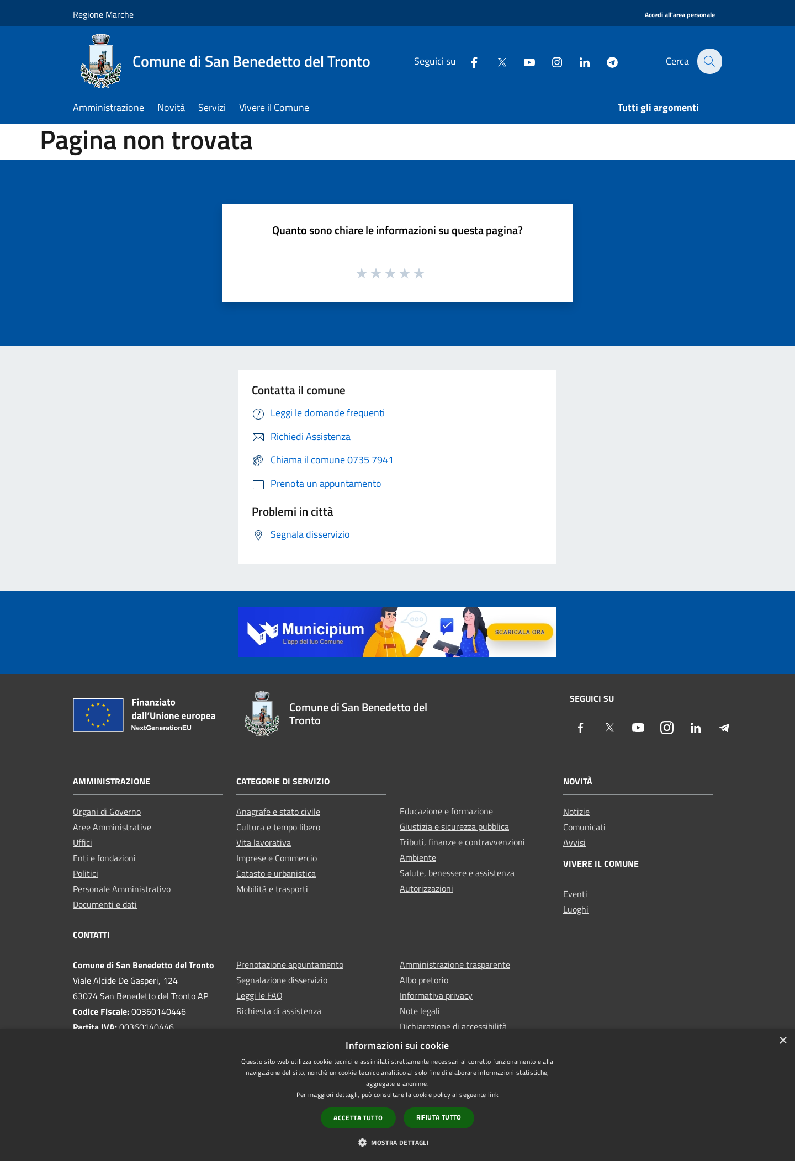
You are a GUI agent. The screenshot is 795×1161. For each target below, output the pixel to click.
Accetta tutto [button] (358, 1117)
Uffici (82, 842)
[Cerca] (709, 61)
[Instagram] (550, 61)
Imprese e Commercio (276, 858)
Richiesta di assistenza (278, 1010)
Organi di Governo (107, 811)
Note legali (420, 1010)
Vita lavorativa (263, 842)
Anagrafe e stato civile (278, 811)
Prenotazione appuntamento (289, 964)
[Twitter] (495, 61)
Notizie (576, 811)
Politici (85, 873)
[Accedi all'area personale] (680, 15)
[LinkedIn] (578, 61)
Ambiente (418, 857)
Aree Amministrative (112, 827)
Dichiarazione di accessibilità (453, 1026)
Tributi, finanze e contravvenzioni (462, 842)
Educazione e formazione (446, 811)
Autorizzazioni (426, 888)
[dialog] (397, 1095)
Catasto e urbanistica (276, 873)
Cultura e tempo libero (278, 827)
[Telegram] (606, 61)
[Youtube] (523, 61)
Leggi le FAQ (259, 995)
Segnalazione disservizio (281, 980)
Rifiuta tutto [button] (439, 1117)
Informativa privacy (436, 995)
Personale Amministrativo (122, 888)
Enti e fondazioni (104, 858)
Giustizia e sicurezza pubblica (454, 826)
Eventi (575, 893)
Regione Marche (103, 14)
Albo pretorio (424, 980)
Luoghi (576, 909)
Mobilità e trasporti (272, 888)
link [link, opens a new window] (493, 1094)
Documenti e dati (105, 904)
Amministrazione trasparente (455, 964)
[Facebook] (468, 61)
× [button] (782, 1041)
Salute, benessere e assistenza (457, 872)
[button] (397, 1142)
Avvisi (574, 842)
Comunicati (584, 827)
